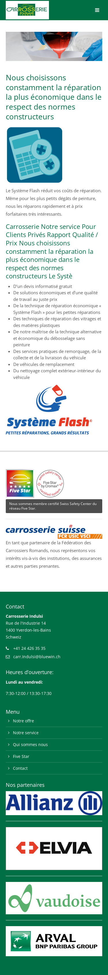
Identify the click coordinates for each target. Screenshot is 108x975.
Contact (20, 768)
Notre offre (23, 721)
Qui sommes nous (30, 744)
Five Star (21, 756)
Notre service (26, 732)
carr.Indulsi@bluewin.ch (36, 656)
